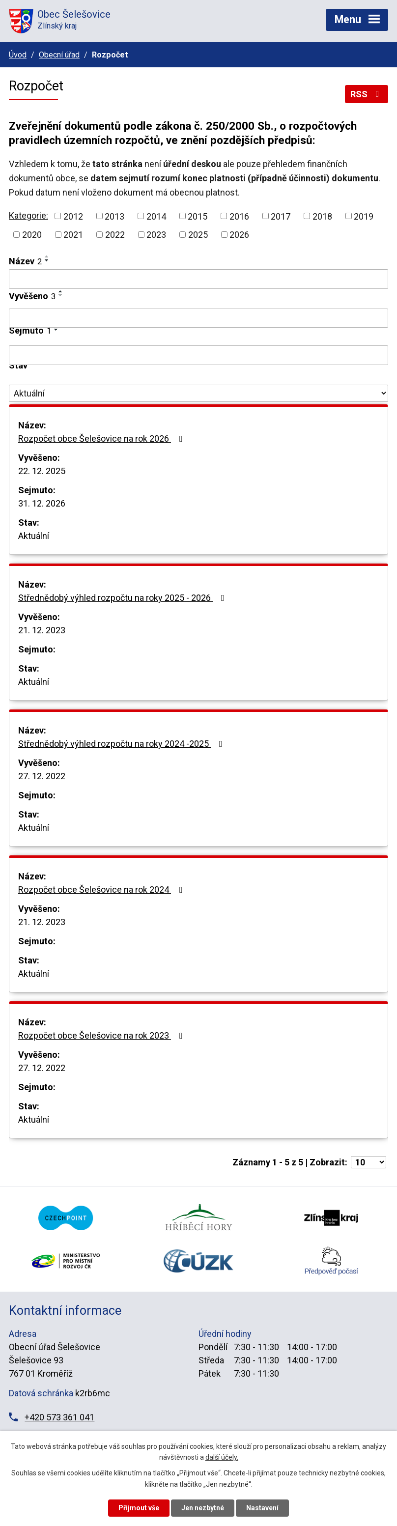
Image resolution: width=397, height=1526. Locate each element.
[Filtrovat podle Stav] (198, 393)
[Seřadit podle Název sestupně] (47, 260)
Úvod (18, 54)
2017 (280, 216)
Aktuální (33, 536)
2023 (156, 234)
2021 (73, 234)
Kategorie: (28, 215)
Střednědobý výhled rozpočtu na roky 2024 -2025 (122, 743)
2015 (197, 216)
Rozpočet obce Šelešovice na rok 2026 (102, 438)
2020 (32, 234)
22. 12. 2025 (41, 471)
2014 (156, 216)
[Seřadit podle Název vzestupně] (47, 256)
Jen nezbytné (202, 1508)
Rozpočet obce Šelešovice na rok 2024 (102, 889)
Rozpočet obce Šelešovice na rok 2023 (102, 1035)
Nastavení (262, 1508)
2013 (114, 216)
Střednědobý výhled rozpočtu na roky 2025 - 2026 (123, 598)
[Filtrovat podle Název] (198, 279)
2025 (198, 234)
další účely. (221, 1458)
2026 (239, 234)
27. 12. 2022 (41, 776)
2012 (73, 216)
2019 (363, 216)
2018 (322, 216)
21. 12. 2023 (41, 630)
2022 (115, 234)
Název (25, 261)
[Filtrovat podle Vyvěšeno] (198, 318)
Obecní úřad (59, 54)
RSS (366, 94)
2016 (239, 216)
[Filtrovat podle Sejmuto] (198, 355)
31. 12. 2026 (41, 503)
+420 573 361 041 (59, 1417)
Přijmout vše (138, 1508)
